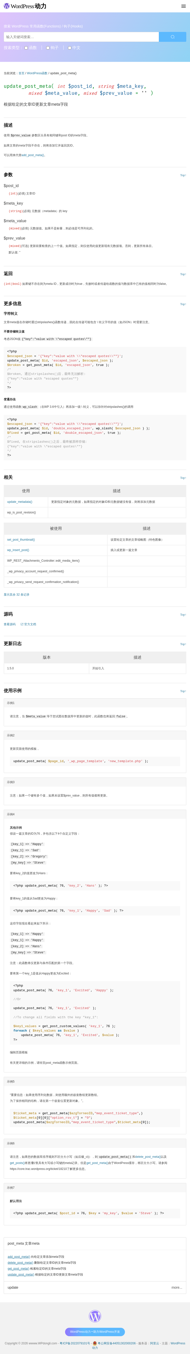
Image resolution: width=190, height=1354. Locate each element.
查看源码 (10, 623)
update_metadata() (19, 501)
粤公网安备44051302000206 (117, 1340)
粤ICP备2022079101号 (75, 1340)
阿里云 (154, 1340)
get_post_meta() (18, 1265)
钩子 (52, 48)
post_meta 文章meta (24, 1240)
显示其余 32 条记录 (16, 593)
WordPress (25, 6)
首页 (21, 73)
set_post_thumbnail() (21, 538)
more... (176, 1284)
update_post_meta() (21, 1271)
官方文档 (28, 623)
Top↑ (183, 175)
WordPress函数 (37, 73)
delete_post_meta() (20, 1259)
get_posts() (17, 1159)
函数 (30, 48)
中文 (74, 48)
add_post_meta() (19, 1253)
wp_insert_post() (18, 549)
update (13, 1284)
